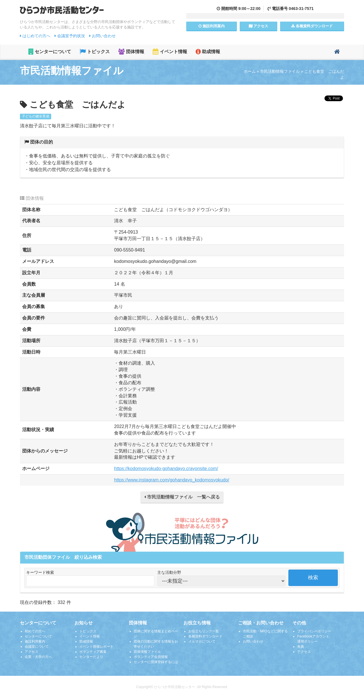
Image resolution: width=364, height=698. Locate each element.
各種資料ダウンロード (205, 636)
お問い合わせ (102, 36)
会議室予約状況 (70, 36)
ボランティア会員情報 (151, 657)
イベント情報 (170, 51)
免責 (300, 647)
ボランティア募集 (93, 652)
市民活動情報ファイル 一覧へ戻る (182, 497)
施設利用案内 (35, 641)
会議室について (37, 647)
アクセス (258, 26)
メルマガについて (202, 641)
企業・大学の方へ (38, 657)
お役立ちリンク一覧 (203, 631)
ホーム (250, 71)
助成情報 (208, 51)
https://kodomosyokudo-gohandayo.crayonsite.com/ (166, 468)
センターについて (49, 51)
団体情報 (131, 51)
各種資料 (312, 26)
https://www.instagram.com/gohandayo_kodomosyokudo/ (171, 479)
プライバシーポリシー (314, 631)
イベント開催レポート (96, 647)
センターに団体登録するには (156, 662)
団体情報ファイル (147, 652)
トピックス (94, 51)
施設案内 (211, 26)
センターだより (91, 657)
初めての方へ (35, 631)
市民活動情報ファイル (280, 71)
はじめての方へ (35, 36)
